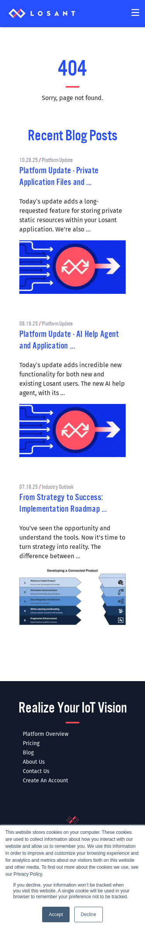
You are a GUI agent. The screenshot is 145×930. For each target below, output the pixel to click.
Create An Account (45, 780)
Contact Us (36, 771)
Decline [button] (88, 914)
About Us (34, 762)
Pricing (31, 743)
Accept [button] (56, 914)
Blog (28, 752)
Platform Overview (45, 734)
